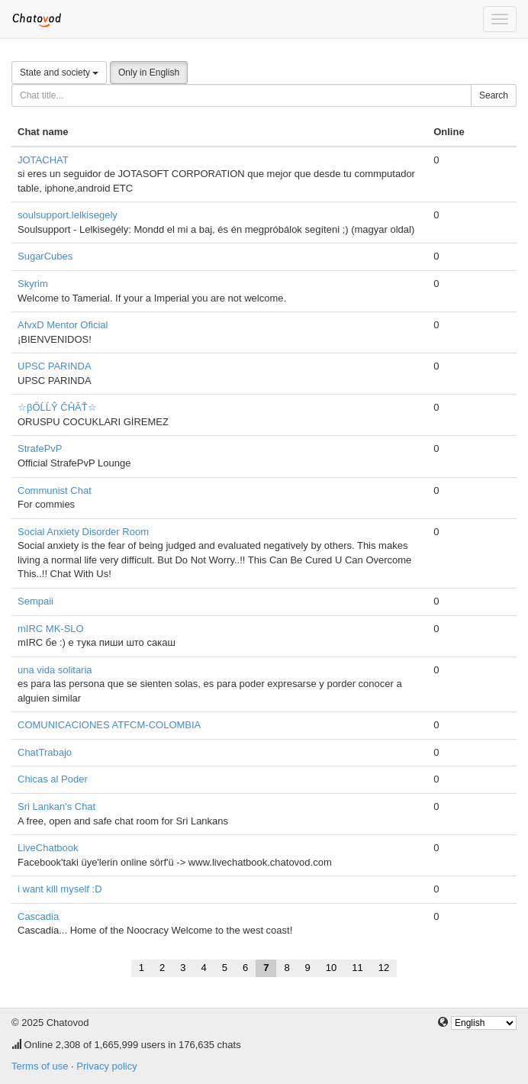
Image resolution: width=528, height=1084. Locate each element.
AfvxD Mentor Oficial (63, 325)
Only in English (148, 72)
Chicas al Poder (53, 779)
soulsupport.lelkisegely (68, 215)
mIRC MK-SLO (51, 628)
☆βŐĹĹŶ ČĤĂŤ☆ (57, 407)
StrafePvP (40, 448)
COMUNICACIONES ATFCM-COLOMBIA (109, 725)
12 (383, 967)
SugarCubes (45, 256)
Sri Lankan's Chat (56, 806)
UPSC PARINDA (55, 366)
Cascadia (38, 916)
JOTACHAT (43, 160)
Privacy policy (106, 1066)
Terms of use (39, 1066)
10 (331, 967)
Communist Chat (55, 490)
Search (493, 95)
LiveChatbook (48, 847)
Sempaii (35, 601)
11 (357, 967)
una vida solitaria (55, 670)
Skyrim (33, 283)
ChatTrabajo (45, 752)
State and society (59, 72)
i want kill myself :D (60, 889)
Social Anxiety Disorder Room (83, 531)
